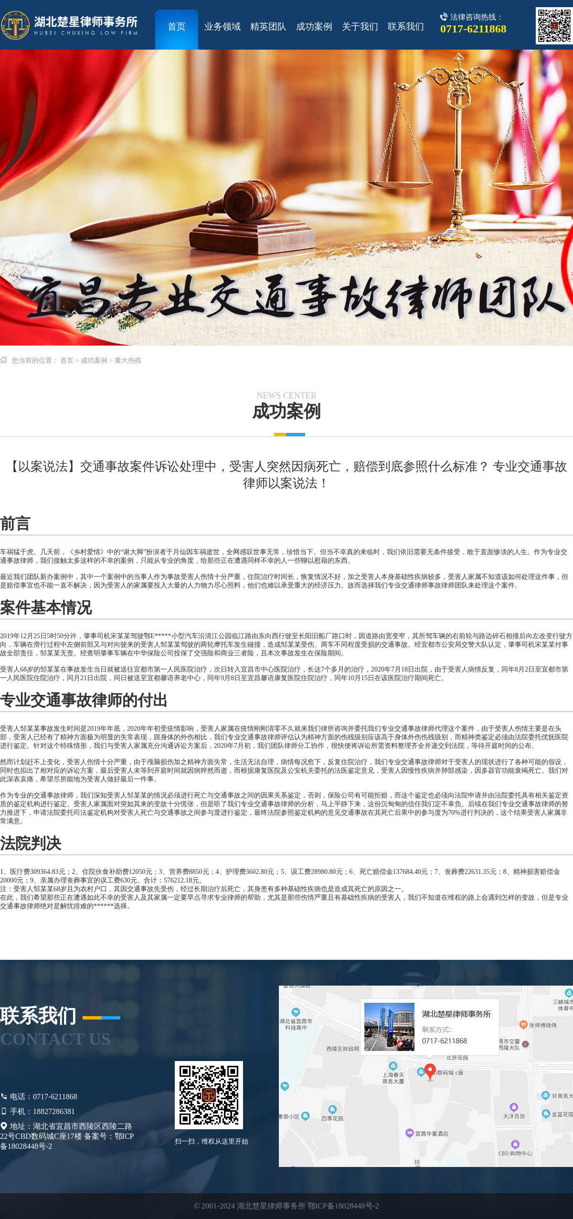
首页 (177, 26)
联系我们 (406, 26)
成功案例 (314, 26)
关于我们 (360, 26)
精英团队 (268, 26)
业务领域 (222, 26)
